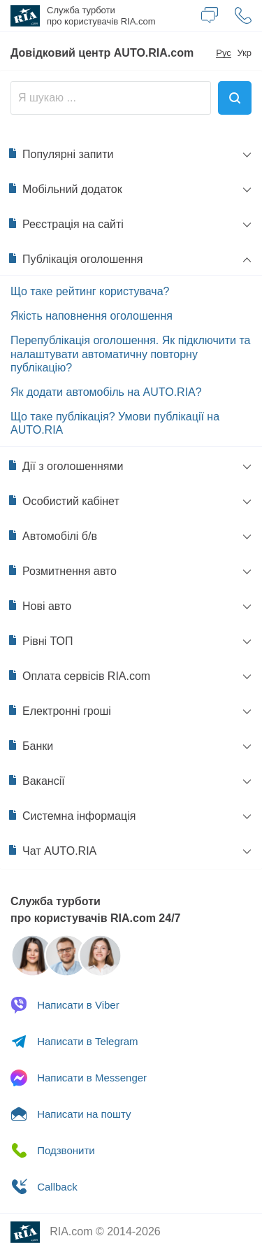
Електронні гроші (59, 710)
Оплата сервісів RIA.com (78, 675)
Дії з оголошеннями (65, 466)
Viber (64, 1005)
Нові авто (39, 605)
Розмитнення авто (62, 570)
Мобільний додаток (64, 189)
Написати (70, 1114)
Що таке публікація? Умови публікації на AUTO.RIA (114, 423)
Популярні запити (60, 154)
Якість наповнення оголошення (91, 316)
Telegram (74, 1041)
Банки (30, 745)
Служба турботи (101, 16)
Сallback (44, 1187)
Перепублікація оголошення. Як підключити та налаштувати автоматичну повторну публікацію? (130, 353)
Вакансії (36, 780)
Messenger (78, 1078)
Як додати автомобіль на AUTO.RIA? (106, 392)
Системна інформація (71, 815)
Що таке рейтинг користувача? (89, 291)
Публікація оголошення (75, 259)
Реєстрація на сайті (65, 224)
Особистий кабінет (63, 501)
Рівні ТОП (40, 640)
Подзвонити (52, 1150)
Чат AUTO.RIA (51, 850)
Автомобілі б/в (52, 536)
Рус (223, 53)
